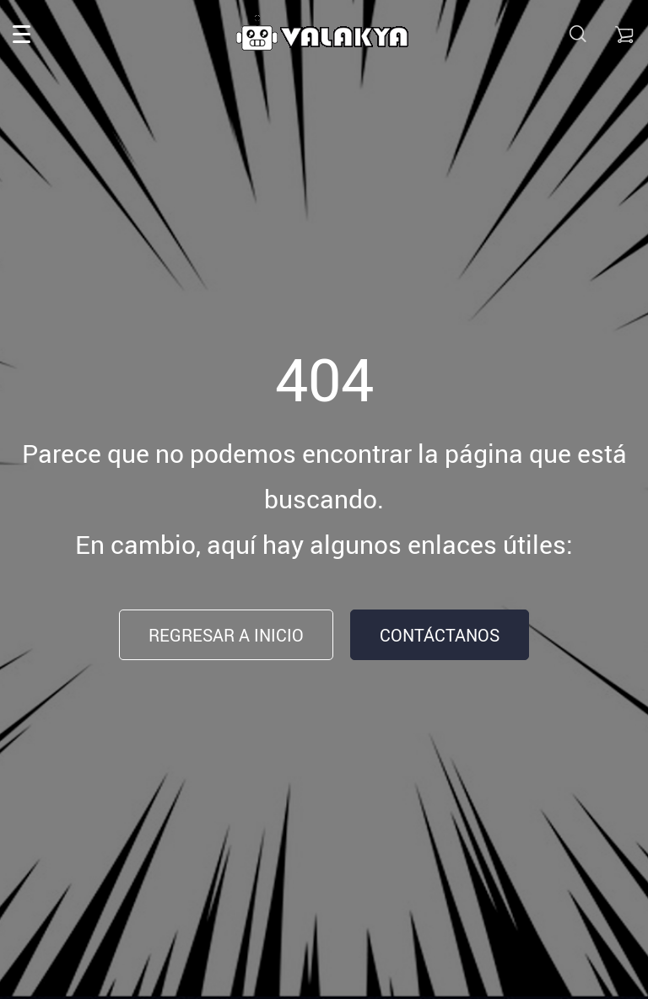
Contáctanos (440, 635)
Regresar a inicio (226, 635)
